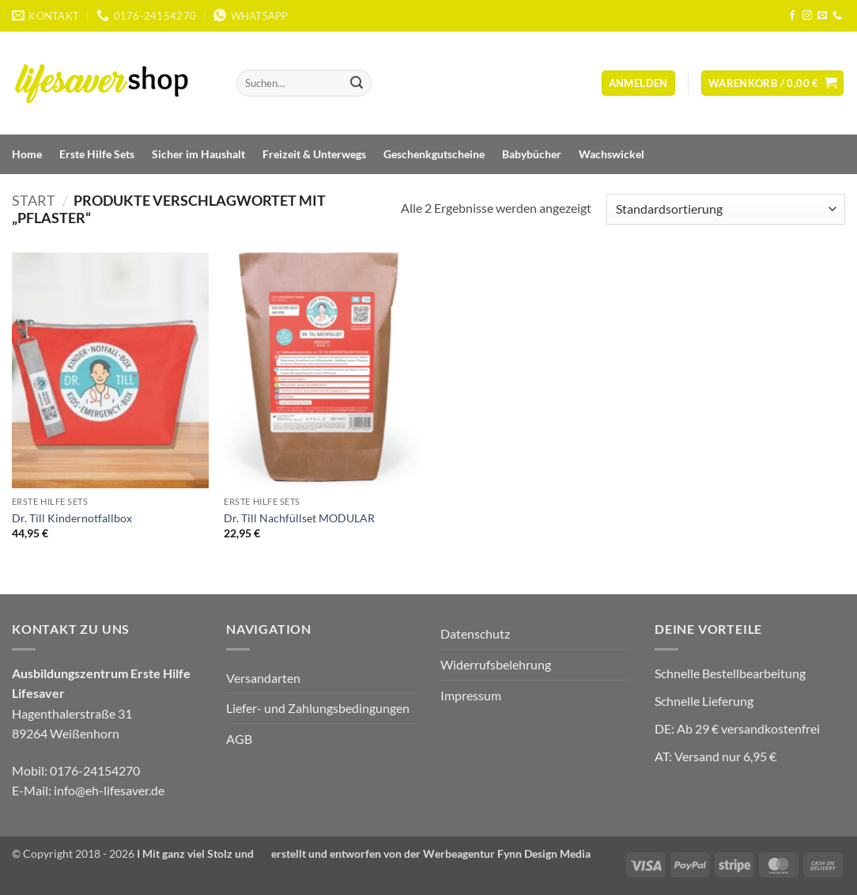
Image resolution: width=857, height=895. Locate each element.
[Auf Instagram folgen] (807, 15)
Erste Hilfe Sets (96, 154)
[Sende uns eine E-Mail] (822, 15)
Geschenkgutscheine (434, 154)
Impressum (470, 695)
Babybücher (531, 154)
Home (27, 154)
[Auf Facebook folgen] (792, 15)
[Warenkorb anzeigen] (772, 83)
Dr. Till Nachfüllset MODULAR (299, 518)
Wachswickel (611, 154)
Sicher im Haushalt (198, 154)
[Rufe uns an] (837, 15)
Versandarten (263, 677)
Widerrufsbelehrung (495, 664)
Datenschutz (475, 633)
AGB (239, 738)
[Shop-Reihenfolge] (725, 209)
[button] (638, 83)
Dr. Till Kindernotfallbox (72, 518)
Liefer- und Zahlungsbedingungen (318, 707)
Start (33, 200)
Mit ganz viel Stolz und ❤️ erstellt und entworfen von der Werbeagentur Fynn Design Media (367, 853)
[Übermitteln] (356, 83)
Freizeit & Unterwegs (314, 154)
